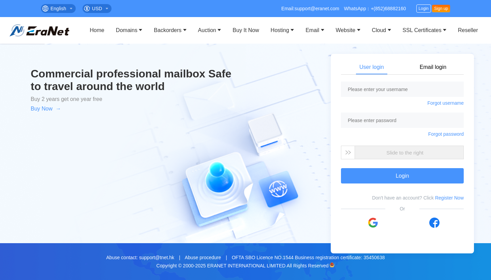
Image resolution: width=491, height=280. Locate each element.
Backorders (167, 30)
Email (312, 30)
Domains (126, 30)
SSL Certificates (422, 30)
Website (346, 30)
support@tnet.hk (156, 257)
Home (97, 30)
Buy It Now (246, 30)
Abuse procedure (203, 257)
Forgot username (445, 103)
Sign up (441, 8)
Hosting (280, 30)
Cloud (379, 30)
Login (424, 8)
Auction (207, 30)
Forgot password (446, 134)
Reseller (468, 30)
